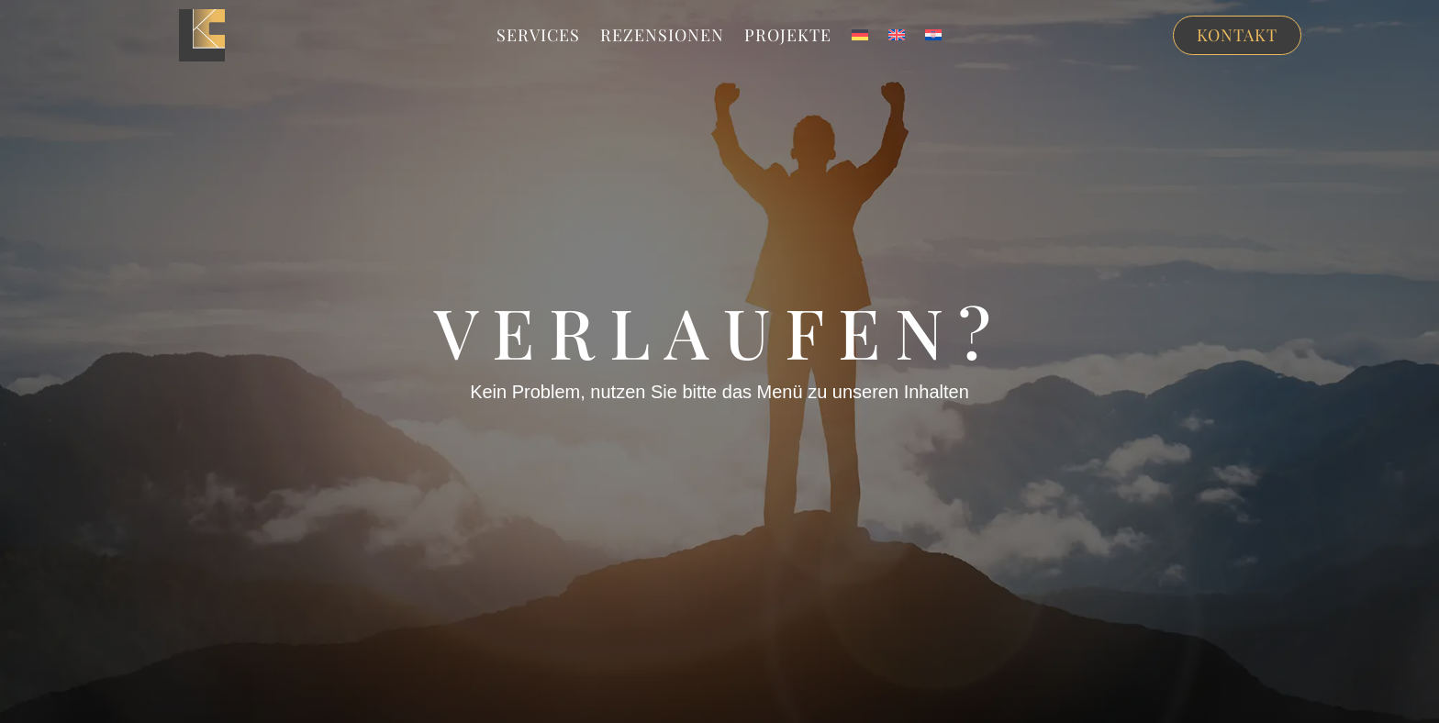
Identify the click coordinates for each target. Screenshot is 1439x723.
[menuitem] (860, 38)
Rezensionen (662, 37)
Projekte (787, 37)
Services (538, 37)
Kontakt (1237, 35)
